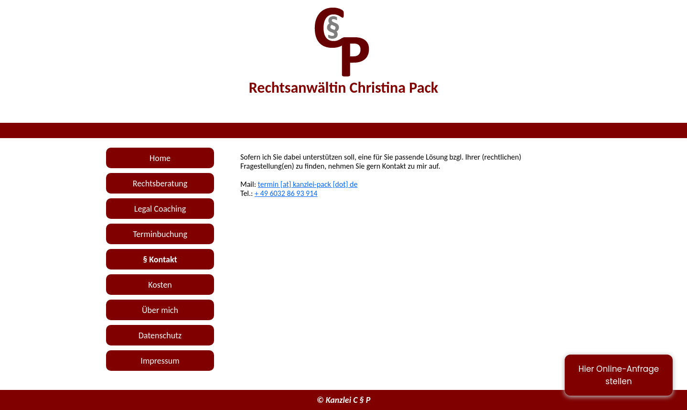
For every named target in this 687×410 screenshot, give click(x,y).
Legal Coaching (160, 209)
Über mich (160, 310)
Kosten (160, 285)
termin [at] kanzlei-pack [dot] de (308, 184)
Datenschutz (160, 335)
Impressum (159, 361)
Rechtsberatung (160, 183)
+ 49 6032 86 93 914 (286, 193)
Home (160, 158)
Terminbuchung (160, 234)
